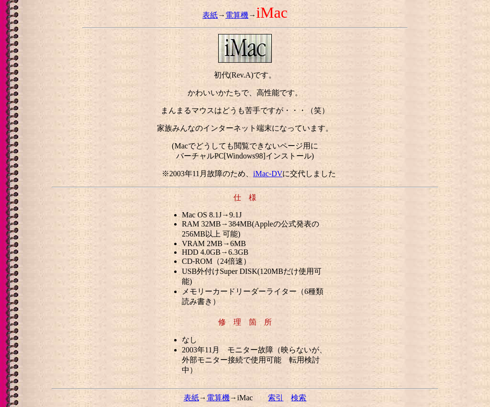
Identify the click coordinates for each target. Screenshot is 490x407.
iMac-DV (267, 174)
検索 (298, 398)
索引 (275, 398)
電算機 (236, 15)
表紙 (210, 15)
